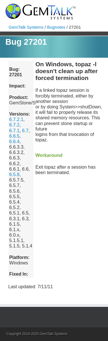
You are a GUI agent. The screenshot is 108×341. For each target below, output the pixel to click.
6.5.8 (14, 174)
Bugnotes (56, 27)
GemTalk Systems (26, 27)
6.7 (25, 130)
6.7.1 (14, 130)
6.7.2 (14, 124)
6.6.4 (14, 141)
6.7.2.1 (16, 119)
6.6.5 (14, 136)
